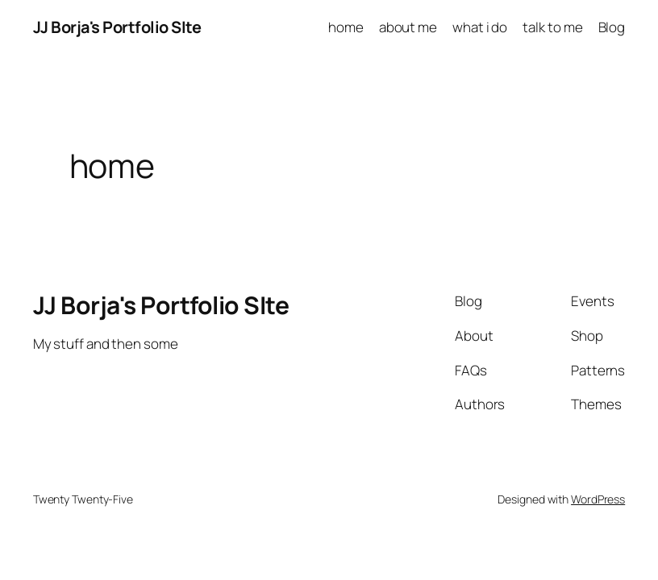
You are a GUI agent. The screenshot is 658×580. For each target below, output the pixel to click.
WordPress (598, 499)
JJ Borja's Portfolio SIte (117, 27)
